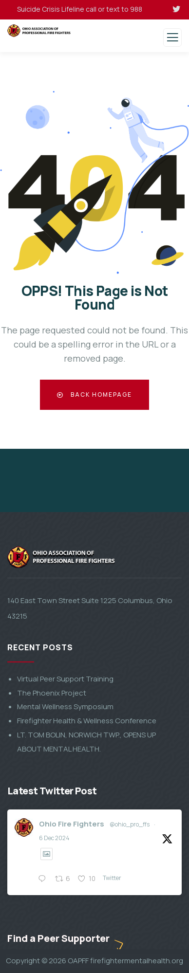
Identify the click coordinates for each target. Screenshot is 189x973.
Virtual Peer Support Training (65, 859)
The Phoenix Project (51, 873)
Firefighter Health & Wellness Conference (86, 901)
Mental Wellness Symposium (65, 886)
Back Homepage (94, 394)
